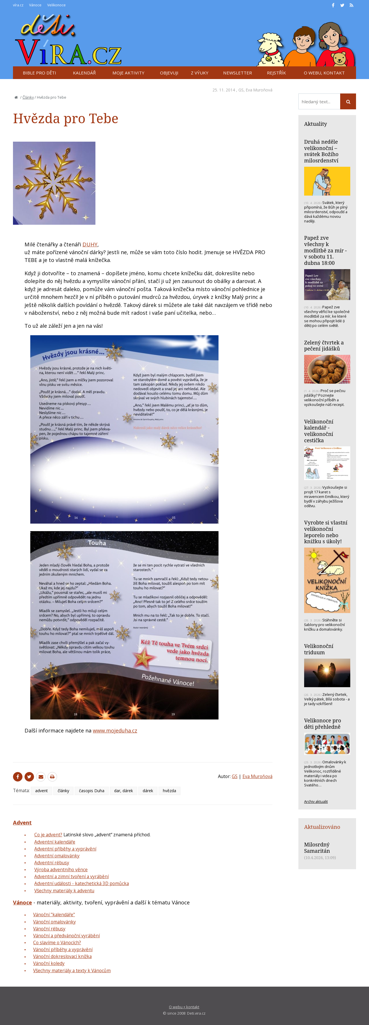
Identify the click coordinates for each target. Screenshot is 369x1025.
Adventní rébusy (51, 862)
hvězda (169, 790)
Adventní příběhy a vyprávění (65, 849)
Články (28, 97)
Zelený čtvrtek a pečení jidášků (324, 345)
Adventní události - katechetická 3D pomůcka (81, 883)
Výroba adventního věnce (61, 869)
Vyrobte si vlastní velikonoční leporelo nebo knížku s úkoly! (325, 532)
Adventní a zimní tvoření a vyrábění (71, 876)
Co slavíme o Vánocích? (57, 942)
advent (41, 790)
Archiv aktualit (316, 801)
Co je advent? (48, 834)
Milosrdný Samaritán (317, 847)
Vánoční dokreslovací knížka (62, 956)
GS (241, 90)
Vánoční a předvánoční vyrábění (66, 935)
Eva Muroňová (259, 90)
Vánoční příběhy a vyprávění (63, 949)
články (63, 790)
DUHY (89, 244)
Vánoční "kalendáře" (54, 914)
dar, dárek (123, 790)
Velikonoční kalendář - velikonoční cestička (318, 431)
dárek (148, 790)
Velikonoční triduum (318, 649)
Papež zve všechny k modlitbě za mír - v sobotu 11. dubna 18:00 (325, 250)
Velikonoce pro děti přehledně (322, 723)
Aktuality (315, 123)
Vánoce (22, 902)
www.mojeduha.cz (115, 730)
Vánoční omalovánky (54, 922)
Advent (22, 822)
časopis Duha (91, 790)
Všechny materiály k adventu (64, 890)
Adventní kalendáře (54, 842)
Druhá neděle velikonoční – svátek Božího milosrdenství (321, 151)
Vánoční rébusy (49, 928)
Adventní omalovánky (57, 855)
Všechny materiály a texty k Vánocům (72, 970)
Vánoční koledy (49, 963)
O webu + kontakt (184, 1006)
